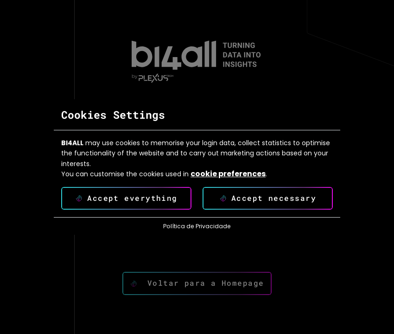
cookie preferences (228, 174)
